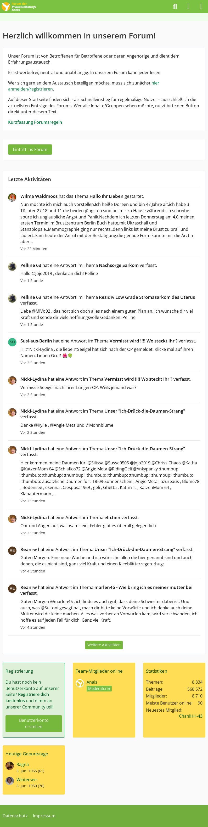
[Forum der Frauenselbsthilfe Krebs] (19, 6)
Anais (92, 682)
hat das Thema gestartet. (82, 196)
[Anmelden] (188, 6)
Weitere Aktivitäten (104, 644)
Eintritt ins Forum (30, 149)
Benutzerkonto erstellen (34, 723)
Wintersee (26, 780)
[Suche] (175, 6)
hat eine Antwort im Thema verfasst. (88, 265)
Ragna (22, 764)
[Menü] (201, 6)
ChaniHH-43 (191, 716)
